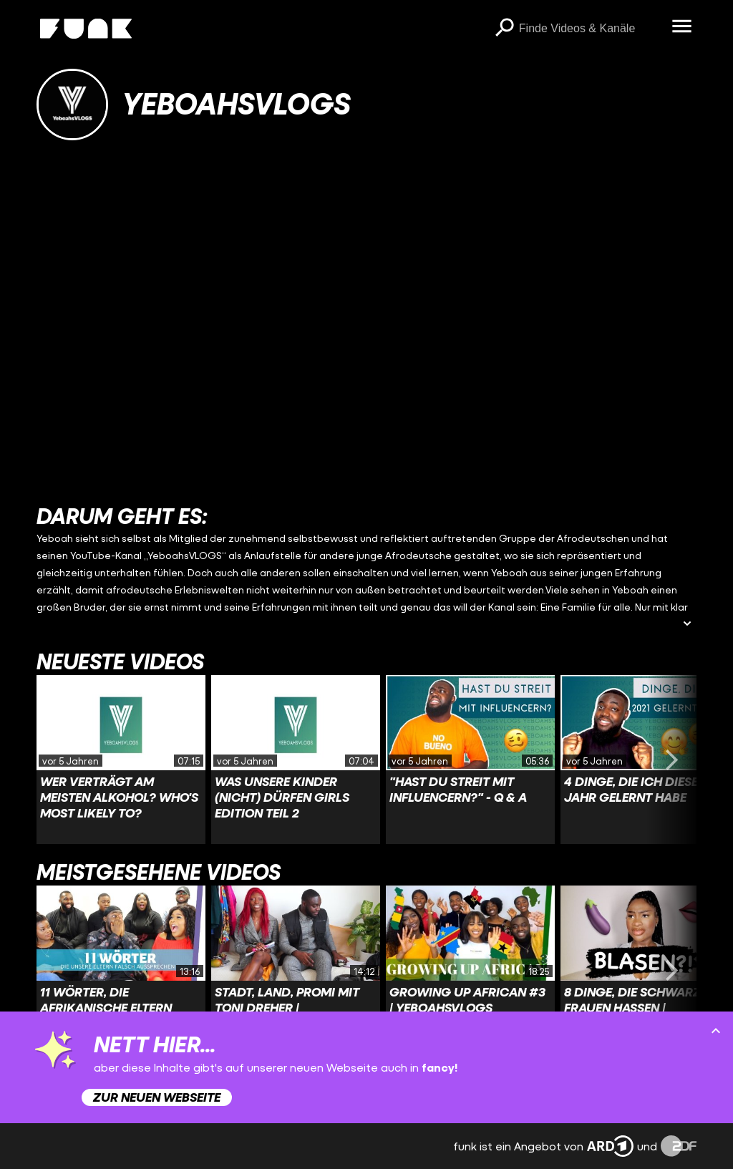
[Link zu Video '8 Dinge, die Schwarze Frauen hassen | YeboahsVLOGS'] (644, 970)
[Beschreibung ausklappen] (687, 625)
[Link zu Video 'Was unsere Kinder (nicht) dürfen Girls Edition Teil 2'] (295, 759)
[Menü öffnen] (682, 27)
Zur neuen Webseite (156, 1097)
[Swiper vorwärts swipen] (672, 759)
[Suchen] (504, 28)
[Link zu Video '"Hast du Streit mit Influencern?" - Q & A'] (470, 759)
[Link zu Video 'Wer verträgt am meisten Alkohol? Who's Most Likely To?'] (121, 759)
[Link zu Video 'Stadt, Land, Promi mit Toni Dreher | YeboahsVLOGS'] (295, 970)
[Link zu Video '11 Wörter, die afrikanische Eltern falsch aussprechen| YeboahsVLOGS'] (121, 970)
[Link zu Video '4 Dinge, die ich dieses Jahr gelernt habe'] (644, 759)
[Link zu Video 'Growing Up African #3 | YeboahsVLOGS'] (470, 970)
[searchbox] (590, 28)
